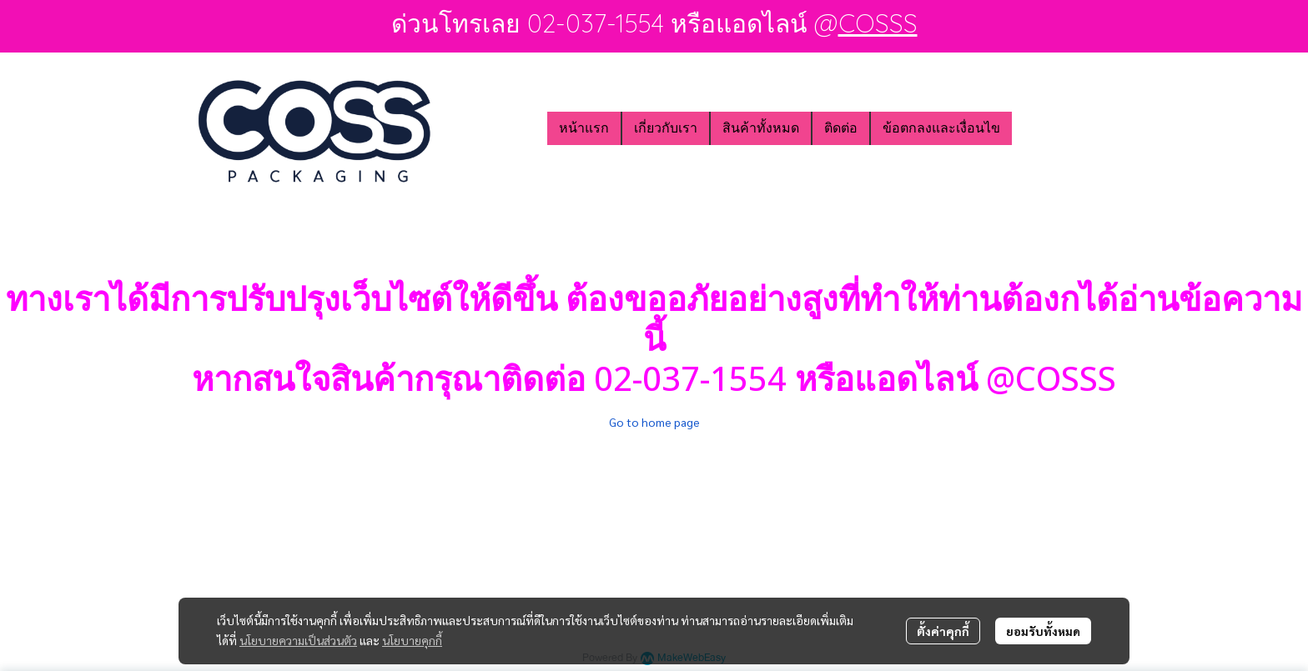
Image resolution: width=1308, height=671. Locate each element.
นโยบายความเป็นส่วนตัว (298, 640)
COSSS (878, 23)
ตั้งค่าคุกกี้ (943, 630)
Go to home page (654, 421)
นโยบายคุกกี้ (412, 640)
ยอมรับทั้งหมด (1043, 630)
